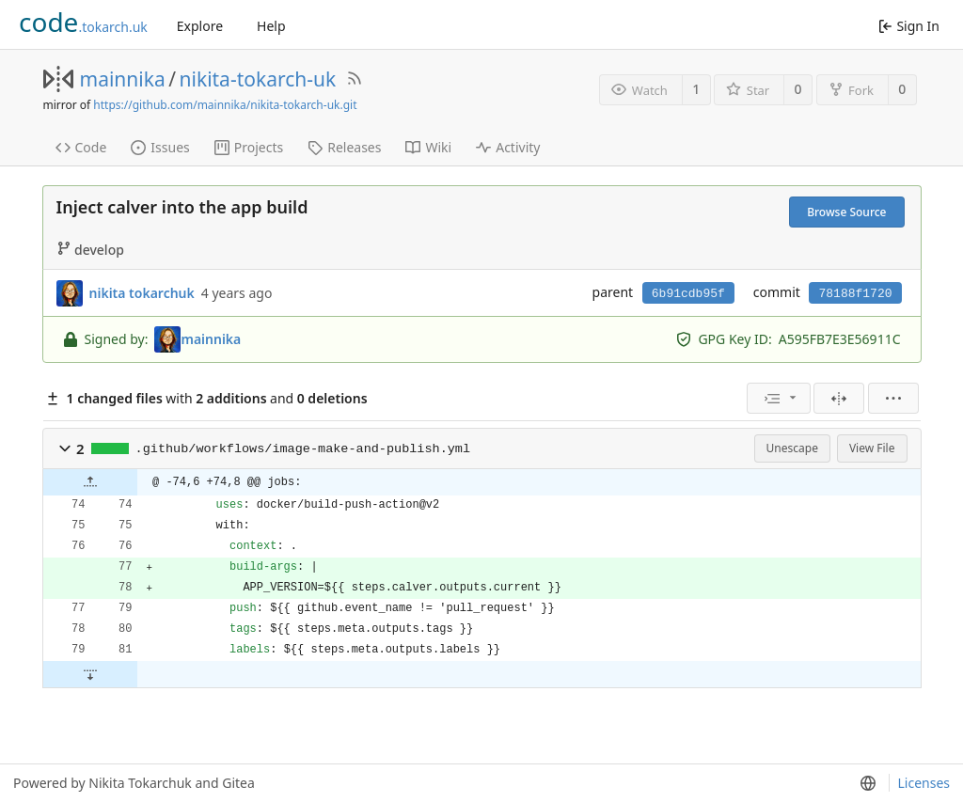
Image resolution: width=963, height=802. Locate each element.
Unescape (792, 448)
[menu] (779, 398)
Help (271, 26)
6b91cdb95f (688, 294)
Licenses (923, 783)
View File (872, 448)
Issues (160, 147)
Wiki (428, 147)
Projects (248, 147)
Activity (508, 147)
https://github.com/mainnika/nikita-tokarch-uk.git (224, 105)
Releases (344, 147)
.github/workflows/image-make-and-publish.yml (302, 449)
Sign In (908, 26)
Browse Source (846, 212)
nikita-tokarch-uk (258, 79)
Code (81, 147)
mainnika (123, 79)
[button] (64, 448)
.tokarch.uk (83, 22)
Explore (200, 26)
